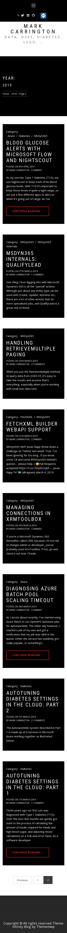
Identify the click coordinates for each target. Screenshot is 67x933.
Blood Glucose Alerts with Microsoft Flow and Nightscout (29, 151)
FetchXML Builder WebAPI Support (32, 427)
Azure (11, 136)
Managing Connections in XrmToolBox (28, 513)
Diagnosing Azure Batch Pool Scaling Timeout (32, 594)
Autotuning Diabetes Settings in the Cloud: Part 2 (32, 702)
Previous (22, 880)
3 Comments (38, 364)
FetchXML (26, 417)
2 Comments (38, 720)
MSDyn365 (40, 136)
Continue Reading (27, 211)
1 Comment (37, 274)
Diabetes (24, 136)
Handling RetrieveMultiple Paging (31, 349)
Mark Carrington (34, 29)
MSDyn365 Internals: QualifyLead (24, 259)
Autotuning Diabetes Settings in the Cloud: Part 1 (32, 784)
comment (36, 170)
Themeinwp (45, 926)
